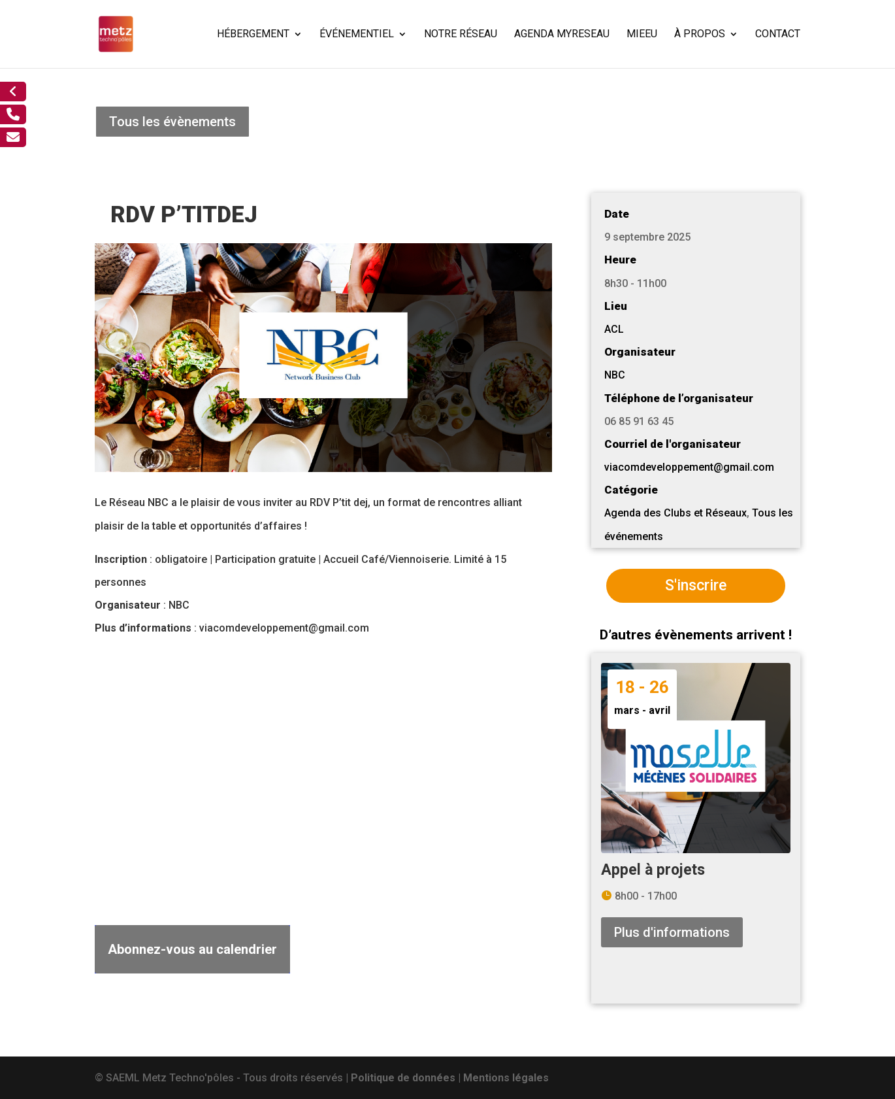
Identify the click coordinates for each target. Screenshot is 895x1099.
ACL (614, 329)
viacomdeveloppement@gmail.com (689, 467)
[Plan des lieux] (323, 773)
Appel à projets (653, 870)
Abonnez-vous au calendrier (192, 949)
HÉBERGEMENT (253, 34)
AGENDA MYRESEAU (562, 34)
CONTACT (777, 34)
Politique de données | (407, 1078)
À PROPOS (699, 34)
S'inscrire (695, 585)
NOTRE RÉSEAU (460, 34)
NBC (614, 375)
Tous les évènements (172, 121)
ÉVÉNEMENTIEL (356, 34)
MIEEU (641, 34)
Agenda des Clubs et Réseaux (675, 513)
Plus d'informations (672, 932)
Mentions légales (506, 1078)
